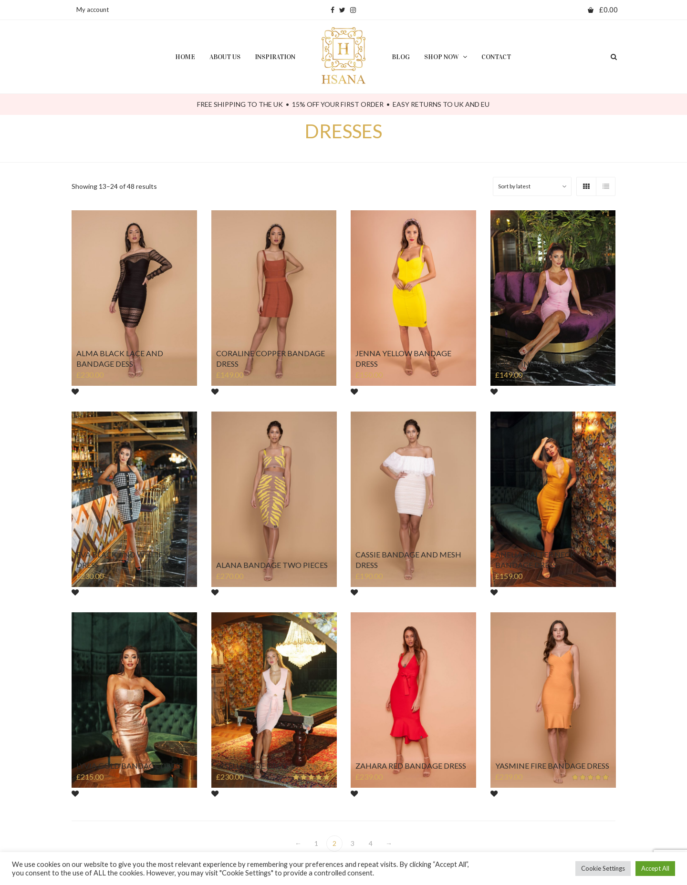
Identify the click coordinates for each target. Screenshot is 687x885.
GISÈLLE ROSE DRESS (252, 766)
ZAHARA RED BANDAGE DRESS (411, 766)
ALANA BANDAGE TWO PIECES (271, 565)
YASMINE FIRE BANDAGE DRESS (552, 766)
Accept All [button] (655, 868)
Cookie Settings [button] (603, 868)
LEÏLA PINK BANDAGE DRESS (546, 363)
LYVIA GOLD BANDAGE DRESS (130, 766)
